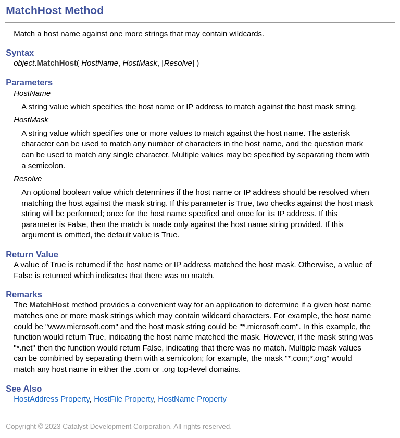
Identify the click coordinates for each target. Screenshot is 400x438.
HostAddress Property (52, 398)
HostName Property (192, 398)
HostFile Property (124, 398)
